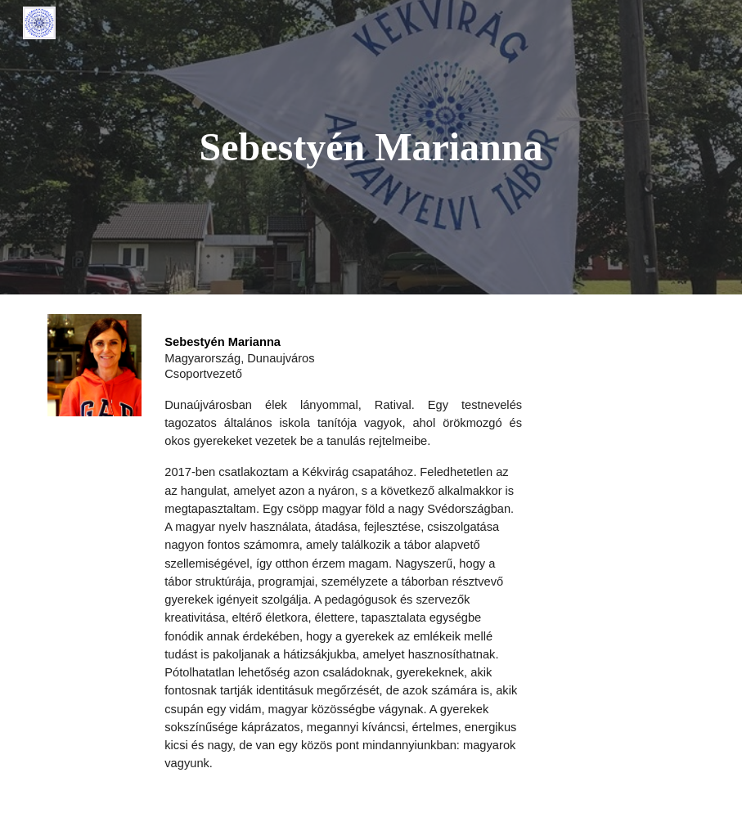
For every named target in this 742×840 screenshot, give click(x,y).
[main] (371, 147)
